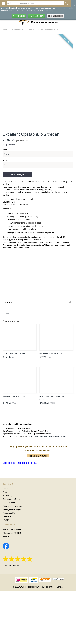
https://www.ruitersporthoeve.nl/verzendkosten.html (49, 436)
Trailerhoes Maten (10, 513)
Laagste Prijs (8, 516)
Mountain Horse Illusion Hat (14, 396)
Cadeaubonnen (9, 502)
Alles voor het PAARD (12, 529)
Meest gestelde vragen (12, 509)
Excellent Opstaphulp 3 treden (47, 30)
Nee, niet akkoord (55, 16)
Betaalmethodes (9, 492)
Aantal (5, 160)
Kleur (5, 149)
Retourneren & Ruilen (12, 499)
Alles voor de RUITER (17, 30)
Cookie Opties (19, 16)
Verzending (7, 496)
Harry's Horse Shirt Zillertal (14, 353)
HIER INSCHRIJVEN (38, 456)
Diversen (31, 30)
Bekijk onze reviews (11, 565)
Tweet (8, 313)
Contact (6, 489)
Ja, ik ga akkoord (37, 16)
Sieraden (6, 536)
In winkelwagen (17, 174)
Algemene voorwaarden (12, 506)
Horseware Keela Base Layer (51, 353)
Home (5, 30)
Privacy (6, 520)
